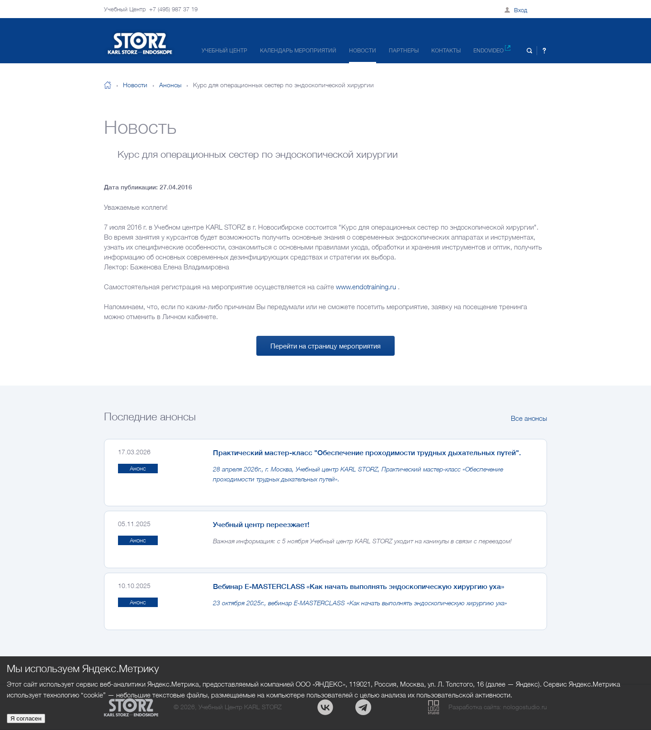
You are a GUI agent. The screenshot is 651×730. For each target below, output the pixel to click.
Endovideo (491, 49)
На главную (107, 85)
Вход (520, 10)
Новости (362, 50)
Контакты (446, 50)
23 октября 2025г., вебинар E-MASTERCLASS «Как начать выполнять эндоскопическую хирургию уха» (360, 603)
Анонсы (170, 85)
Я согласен (26, 718)
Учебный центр (224, 50)
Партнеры (404, 50)
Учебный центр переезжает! (261, 524)
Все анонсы (529, 418)
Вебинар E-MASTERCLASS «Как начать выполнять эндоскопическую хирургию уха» (358, 586)
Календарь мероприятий (298, 50)
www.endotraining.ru (366, 287)
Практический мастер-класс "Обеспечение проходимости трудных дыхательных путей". (367, 452)
